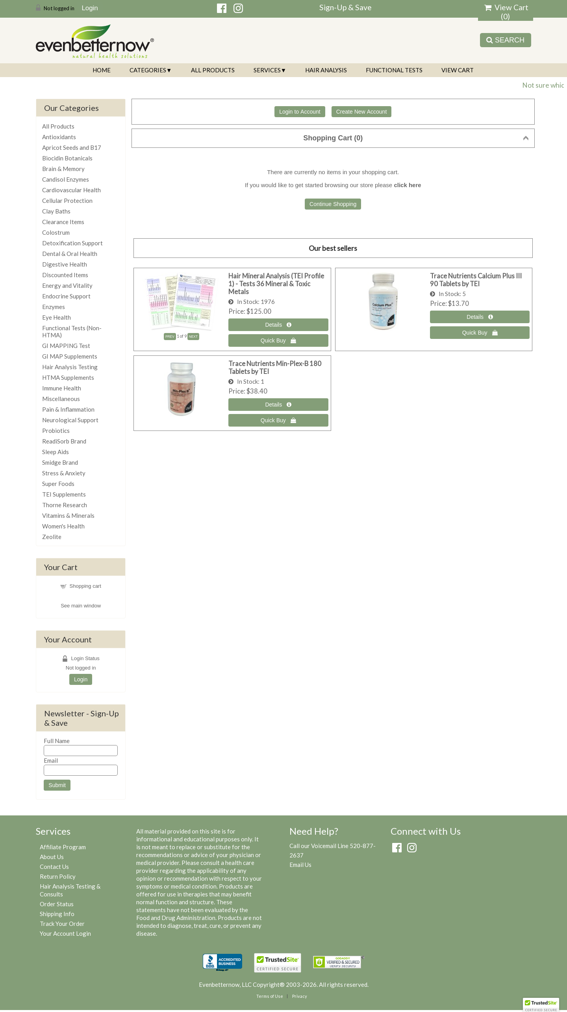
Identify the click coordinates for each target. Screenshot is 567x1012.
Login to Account (300, 111)
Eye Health (56, 317)
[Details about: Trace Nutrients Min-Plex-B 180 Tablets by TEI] (278, 404)
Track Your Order (62, 923)
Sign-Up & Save (345, 7)
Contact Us (54, 866)
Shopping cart (85, 586)
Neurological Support (70, 419)
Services (267, 70)
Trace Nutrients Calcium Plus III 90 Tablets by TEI (476, 280)
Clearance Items (63, 221)
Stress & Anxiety (63, 473)
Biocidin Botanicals (67, 158)
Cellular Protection (67, 200)
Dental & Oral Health (69, 253)
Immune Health (61, 388)
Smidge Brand (60, 462)
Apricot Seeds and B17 (71, 147)
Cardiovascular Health (71, 189)
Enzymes (53, 306)
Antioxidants (59, 136)
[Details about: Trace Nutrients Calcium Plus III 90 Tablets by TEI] (480, 317)
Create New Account (361, 111)
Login (90, 8)
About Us (52, 856)
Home (102, 70)
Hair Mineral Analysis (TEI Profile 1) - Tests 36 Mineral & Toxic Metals (276, 284)
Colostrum (56, 232)
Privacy (299, 996)
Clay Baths (56, 211)
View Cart (457, 70)
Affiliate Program (63, 846)
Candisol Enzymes (65, 179)
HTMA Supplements (68, 377)
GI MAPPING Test (66, 345)
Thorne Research (64, 504)
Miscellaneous (61, 398)
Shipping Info (57, 913)
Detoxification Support (72, 243)
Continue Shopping (332, 204)
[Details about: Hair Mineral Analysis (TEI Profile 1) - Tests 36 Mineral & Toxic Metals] (278, 324)
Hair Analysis (326, 70)
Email (51, 760)
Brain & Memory (63, 168)
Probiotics (56, 430)
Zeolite (51, 536)
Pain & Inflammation (68, 409)
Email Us (300, 864)
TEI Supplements (64, 494)
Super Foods (58, 483)
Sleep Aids (55, 451)
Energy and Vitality (67, 285)
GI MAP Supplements (69, 356)
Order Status (57, 903)
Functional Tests (394, 70)
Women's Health (63, 526)
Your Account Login (65, 933)
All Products (213, 70)
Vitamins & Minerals (68, 515)
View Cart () (506, 12)
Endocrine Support (66, 296)
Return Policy (58, 876)
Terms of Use (269, 996)
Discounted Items (65, 274)
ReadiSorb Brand (64, 441)
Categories (148, 70)
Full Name (57, 740)
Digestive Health (64, 264)
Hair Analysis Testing (70, 366)
